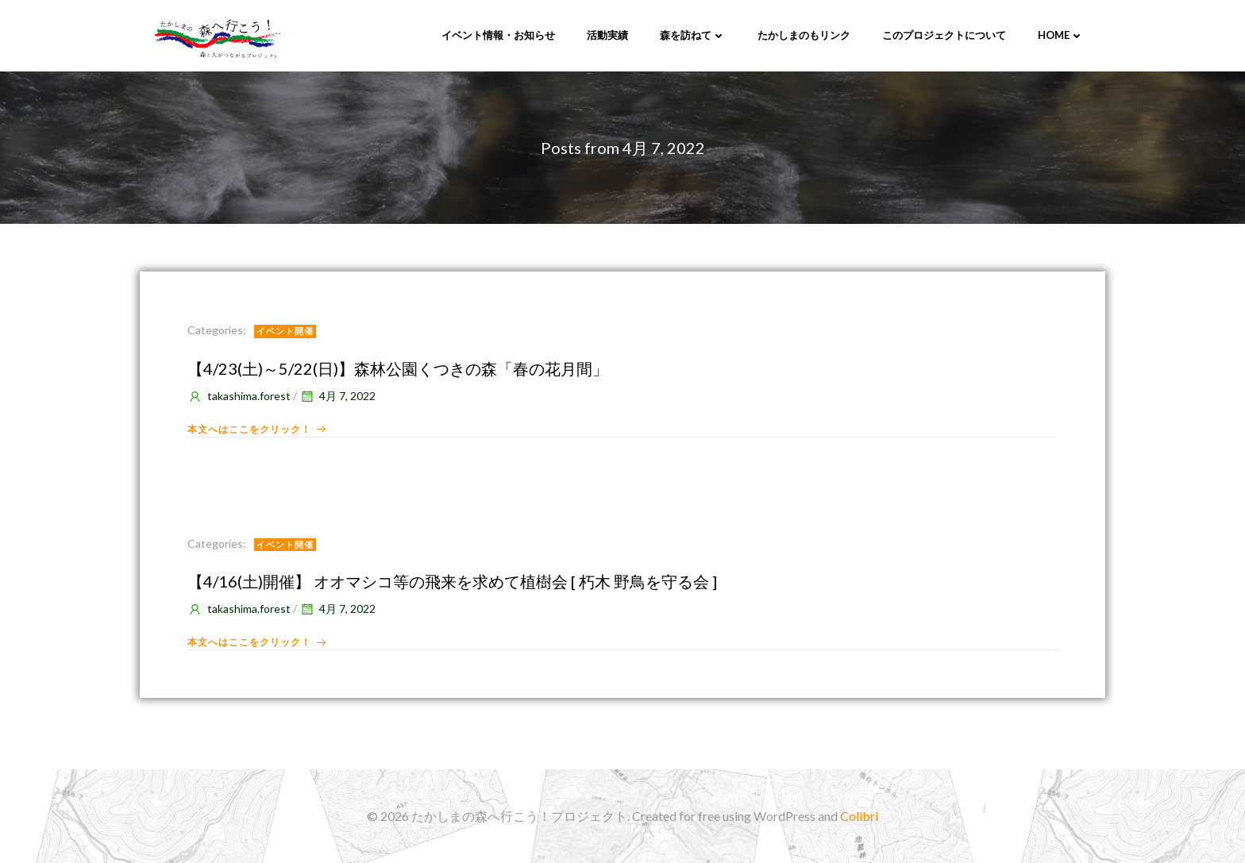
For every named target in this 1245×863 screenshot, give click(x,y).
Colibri (859, 815)
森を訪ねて (693, 35)
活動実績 (607, 35)
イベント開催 (285, 331)
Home (1061, 35)
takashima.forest (239, 396)
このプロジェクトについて (944, 35)
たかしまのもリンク (803, 35)
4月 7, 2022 (337, 396)
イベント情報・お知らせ (498, 35)
